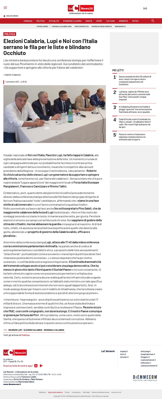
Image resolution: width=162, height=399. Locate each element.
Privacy (67, 392)
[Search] (153, 21)
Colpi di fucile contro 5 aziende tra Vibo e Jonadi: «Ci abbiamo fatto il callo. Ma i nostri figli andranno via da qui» (135, 123)
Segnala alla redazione (55, 392)
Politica (25, 335)
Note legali (86, 392)
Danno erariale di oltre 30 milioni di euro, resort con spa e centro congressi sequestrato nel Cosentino (135, 80)
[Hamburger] (4, 8)
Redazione (42, 392)
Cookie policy (76, 392)
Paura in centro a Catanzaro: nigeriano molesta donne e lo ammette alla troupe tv (132, 137)
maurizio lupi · (15, 330)
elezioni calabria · (33, 330)
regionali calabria (54, 330)
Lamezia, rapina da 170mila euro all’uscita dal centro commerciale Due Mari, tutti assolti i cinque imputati (134, 95)
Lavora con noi (116, 392)
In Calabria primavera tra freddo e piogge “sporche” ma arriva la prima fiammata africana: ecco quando (135, 109)
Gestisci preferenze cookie (100, 392)
